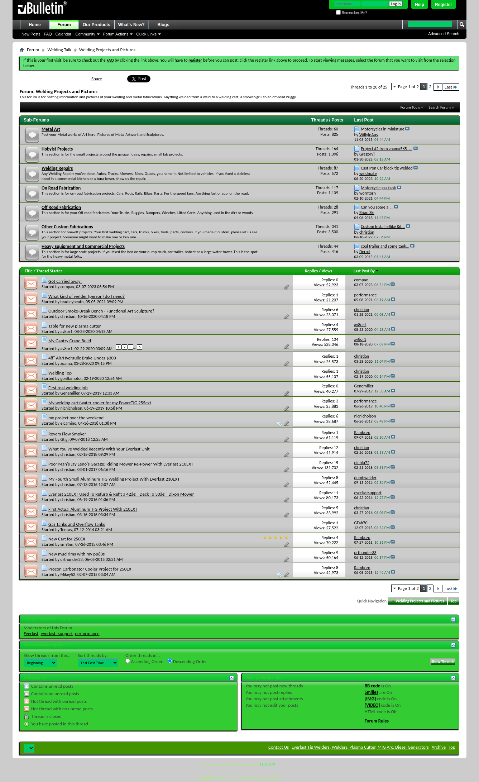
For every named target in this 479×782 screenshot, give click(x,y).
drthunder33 (72, 559)
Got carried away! (65, 281)
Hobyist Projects (57, 149)
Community (85, 34)
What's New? (131, 24)
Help (419, 4)
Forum (64, 24)
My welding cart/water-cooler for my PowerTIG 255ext (99, 402)
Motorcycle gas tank (378, 187)
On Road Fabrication (61, 188)
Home (34, 24)
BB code (372, 685)
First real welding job (68, 387)
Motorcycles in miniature (382, 129)
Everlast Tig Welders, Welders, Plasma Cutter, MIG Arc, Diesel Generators (360, 747)
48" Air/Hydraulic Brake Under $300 (82, 358)
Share (96, 78)
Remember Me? (351, 13)
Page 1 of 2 (408, 86)
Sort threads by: (93, 655)
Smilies (371, 692)
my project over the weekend (76, 417)
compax (67, 286)
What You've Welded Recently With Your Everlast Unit (99, 449)
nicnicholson (71, 408)
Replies (311, 270)
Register (443, 4)
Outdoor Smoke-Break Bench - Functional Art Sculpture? (101, 311)
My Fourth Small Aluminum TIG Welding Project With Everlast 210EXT (114, 479)
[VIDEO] (372, 705)
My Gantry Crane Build (69, 340)
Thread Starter (49, 270)
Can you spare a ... (377, 207)
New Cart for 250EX (66, 539)
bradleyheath (72, 301)
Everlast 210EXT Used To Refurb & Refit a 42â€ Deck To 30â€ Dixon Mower (121, 494)
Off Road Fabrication (61, 207)
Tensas (66, 529)
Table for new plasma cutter (74, 326)
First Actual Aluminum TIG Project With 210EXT (92, 509)
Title (29, 270)
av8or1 (67, 331)
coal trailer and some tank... (385, 246)
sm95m (67, 544)
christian (68, 316)
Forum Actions (115, 34)
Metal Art (51, 129)
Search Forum (440, 107)
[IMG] (370, 698)
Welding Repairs (57, 168)
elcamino (68, 423)
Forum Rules (377, 721)
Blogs (163, 24)
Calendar (64, 34)
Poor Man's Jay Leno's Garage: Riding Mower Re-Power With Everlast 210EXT (120, 464)
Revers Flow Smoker (67, 434)
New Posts (30, 34)
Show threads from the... (47, 655)
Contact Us (278, 747)
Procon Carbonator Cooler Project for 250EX (89, 569)
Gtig (64, 439)
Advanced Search (443, 34)
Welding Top (60, 373)
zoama (66, 363)
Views (327, 270)
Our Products (96, 24)
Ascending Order (144, 661)
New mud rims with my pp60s (76, 554)
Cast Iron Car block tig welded (386, 168)
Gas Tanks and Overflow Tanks (76, 524)
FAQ (48, 34)
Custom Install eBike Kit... (383, 226)
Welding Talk (59, 49)
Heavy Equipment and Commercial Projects (83, 246)
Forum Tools (410, 107)
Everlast (31, 633)
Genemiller (70, 393)
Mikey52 (68, 574)
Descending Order (187, 661)
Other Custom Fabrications (67, 226)
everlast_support (57, 633)
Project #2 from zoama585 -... (386, 148)
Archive (439, 747)
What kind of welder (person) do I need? (86, 296)
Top (453, 601)
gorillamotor (71, 378)
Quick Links (146, 34)
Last (451, 87)
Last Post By (366, 270)
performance (87, 633)
